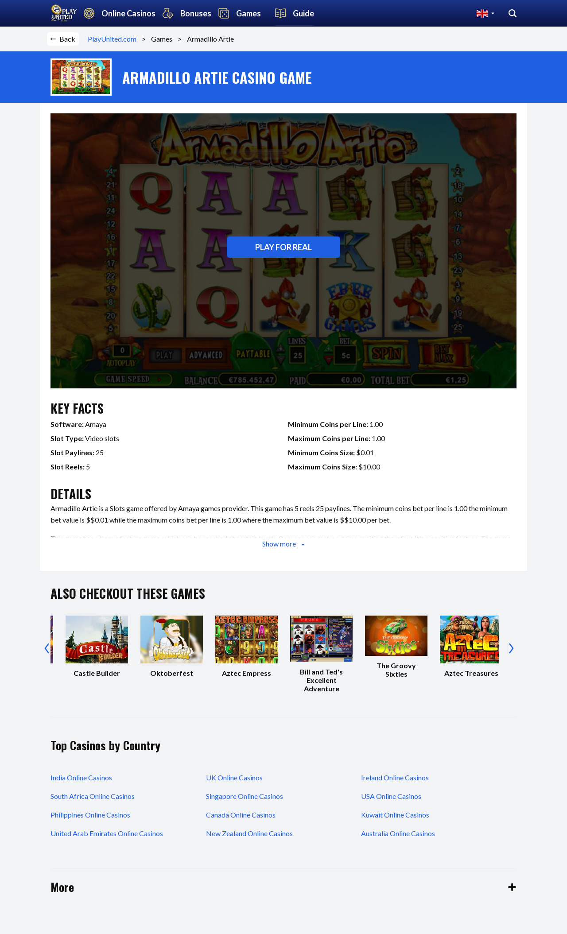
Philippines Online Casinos (90, 814)
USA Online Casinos (391, 796)
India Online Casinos (81, 777)
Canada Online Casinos (241, 814)
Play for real (283, 247)
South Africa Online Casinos (92, 796)
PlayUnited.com (115, 39)
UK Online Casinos (234, 777)
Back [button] (62, 39)
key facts (77, 408)
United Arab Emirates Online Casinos (106, 833)
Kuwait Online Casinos (395, 814)
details (70, 493)
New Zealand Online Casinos (249, 833)
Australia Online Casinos (398, 833)
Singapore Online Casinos (244, 796)
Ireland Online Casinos (395, 777)
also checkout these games (127, 593)
